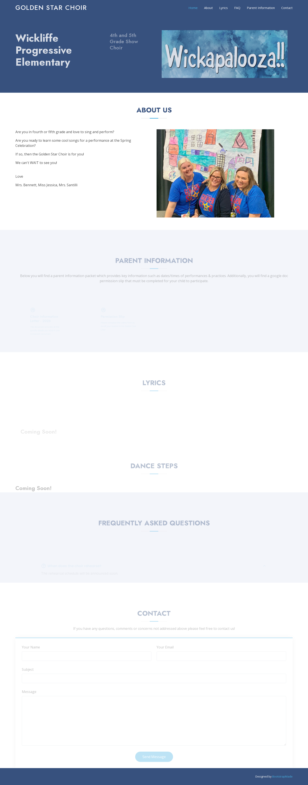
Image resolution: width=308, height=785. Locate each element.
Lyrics (223, 8)
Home (193, 8)
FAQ (237, 8)
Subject (28, 674)
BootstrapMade (282, 776)
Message (29, 696)
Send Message (154, 761)
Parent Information (261, 8)
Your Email (165, 652)
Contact (287, 8)
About (208, 8)
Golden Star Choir (51, 7)
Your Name (31, 652)
